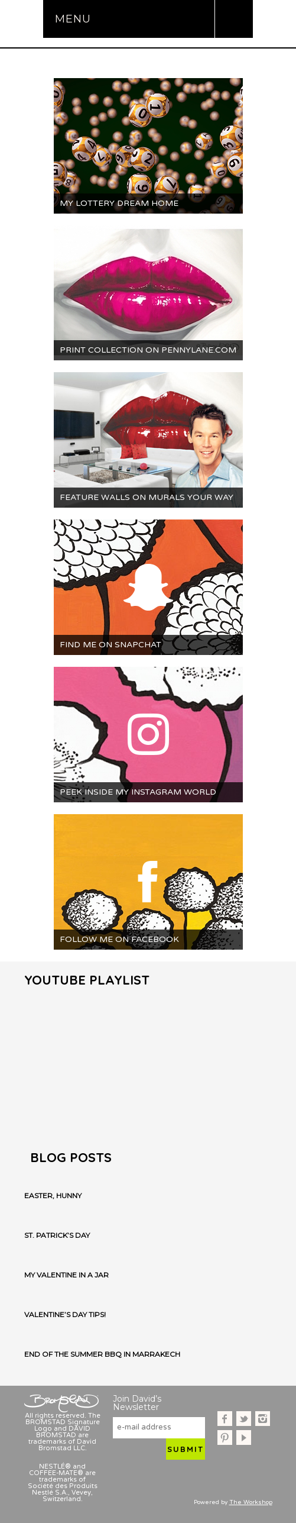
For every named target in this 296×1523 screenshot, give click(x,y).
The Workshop (250, 1502)
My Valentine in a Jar (66, 1275)
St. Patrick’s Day (57, 1235)
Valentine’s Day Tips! (65, 1315)
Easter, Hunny (53, 1196)
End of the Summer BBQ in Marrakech (102, 1354)
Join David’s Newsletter (137, 1403)
